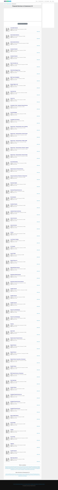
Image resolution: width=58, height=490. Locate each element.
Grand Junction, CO (26, 467)
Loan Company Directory (26, 484)
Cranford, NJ (20, 468)
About (53, 1)
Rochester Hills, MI (8, 468)
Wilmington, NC (13, 468)
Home (37, 1)
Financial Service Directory (19, 484)
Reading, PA (38, 468)
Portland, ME (33, 467)
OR (35, 468)
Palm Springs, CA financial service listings (34, 466)
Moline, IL (30, 467)
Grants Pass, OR (33, 468)
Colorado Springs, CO (21, 467)
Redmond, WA (27, 469)
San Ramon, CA (16, 467)
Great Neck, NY (24, 468)
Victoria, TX (19, 469)
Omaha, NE (17, 468)
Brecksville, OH (29, 468)
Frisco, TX (16, 469)
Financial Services (41, 1)
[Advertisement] (22, 14)
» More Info (38, 31)
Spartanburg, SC (13, 469)
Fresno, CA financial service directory (24, 466)
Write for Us (37, 484)
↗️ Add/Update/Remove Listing (22, 23)
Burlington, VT (23, 469)
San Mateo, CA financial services (9, 467)
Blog (50, 1)
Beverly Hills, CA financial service (15, 466)
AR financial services (7, 466)
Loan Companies (46, 1)
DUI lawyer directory (32, 469)
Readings (32, 484)
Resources (41, 484)
